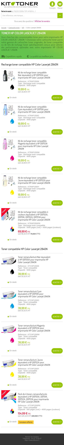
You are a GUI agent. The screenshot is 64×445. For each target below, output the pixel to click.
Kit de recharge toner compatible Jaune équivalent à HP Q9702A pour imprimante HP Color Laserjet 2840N (34, 180)
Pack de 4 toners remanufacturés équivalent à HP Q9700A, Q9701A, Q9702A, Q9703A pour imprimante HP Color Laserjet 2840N (33, 398)
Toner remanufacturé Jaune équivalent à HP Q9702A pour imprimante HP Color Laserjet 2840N (34, 362)
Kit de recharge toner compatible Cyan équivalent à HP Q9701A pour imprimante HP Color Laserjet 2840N (34, 109)
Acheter (56, 98)
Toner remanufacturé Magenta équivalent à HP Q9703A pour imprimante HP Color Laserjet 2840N (34, 328)
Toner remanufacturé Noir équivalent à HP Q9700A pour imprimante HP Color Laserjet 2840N (34, 260)
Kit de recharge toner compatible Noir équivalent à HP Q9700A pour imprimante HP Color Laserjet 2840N (34, 75)
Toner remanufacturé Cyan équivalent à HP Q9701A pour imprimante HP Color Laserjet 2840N (34, 294)
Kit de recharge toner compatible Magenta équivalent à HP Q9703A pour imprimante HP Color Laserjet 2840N (33, 144)
